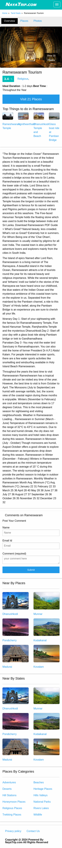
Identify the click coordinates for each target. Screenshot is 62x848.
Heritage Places (43, 788)
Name (31, 531)
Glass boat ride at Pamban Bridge (54, 128)
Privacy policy (13, 831)
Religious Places (12, 808)
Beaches (39, 782)
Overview (9, 20)
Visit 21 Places (31, 99)
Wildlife (38, 814)
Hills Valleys (41, 795)
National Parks (42, 801)
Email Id (31, 544)
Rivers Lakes (41, 808)
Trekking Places (11, 814)
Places (24, 20)
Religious (23, 78)
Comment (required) (31, 558)
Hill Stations (9, 795)
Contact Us (33, 831)
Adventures (9, 782)
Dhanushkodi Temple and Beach (41, 126)
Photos (38, 20)
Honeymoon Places (13, 801)
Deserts (7, 788)
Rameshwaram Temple (11, 123)
